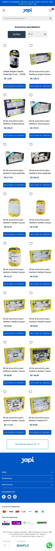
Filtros (16, 34)
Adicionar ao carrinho (14, 86)
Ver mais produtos (27, 444)
